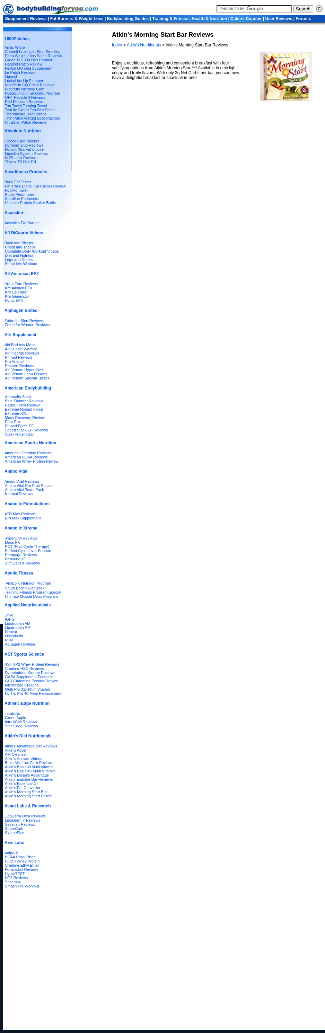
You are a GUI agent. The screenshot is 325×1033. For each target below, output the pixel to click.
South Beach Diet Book (24, 588)
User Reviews (278, 18)
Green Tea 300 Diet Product (28, 60)
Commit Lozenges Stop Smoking (32, 52)
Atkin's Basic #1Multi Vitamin (29, 767)
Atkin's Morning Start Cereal (28, 796)
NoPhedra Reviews (21, 158)
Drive (9, 615)
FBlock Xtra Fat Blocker (25, 149)
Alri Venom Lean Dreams (26, 374)
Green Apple (15, 718)
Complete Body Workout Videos (32, 251)
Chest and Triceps (20, 247)
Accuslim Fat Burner (22, 223)
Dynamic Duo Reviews (24, 145)
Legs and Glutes (19, 259)
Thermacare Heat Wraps (25, 114)
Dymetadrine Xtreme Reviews (30, 673)
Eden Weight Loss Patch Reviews (33, 56)
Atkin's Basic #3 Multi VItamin (30, 771)
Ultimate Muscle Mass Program (31, 596)
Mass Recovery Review (25, 417)
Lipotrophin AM (17, 623)
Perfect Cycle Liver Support (28, 551)
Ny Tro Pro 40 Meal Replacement (33, 693)
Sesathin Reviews (20, 824)
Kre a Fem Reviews (21, 284)
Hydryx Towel (16, 190)
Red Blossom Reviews (24, 101)
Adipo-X (11, 853)
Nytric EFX (14, 300)
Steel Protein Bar (19, 434)
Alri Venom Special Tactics (27, 378)
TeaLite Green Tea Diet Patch (30, 110)
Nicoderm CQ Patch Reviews (29, 85)
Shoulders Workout (21, 264)
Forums (303, 18)
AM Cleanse (15, 754)
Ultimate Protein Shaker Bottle (30, 203)
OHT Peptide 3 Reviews (25, 97)
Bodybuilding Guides (128, 18)
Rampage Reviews (21, 555)
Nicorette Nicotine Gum (24, 89)
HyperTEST (15, 874)
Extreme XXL (16, 413)
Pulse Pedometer (19, 194)
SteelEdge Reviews (21, 726)
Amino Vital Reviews (22, 481)
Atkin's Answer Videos (23, 758)
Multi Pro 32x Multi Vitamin (27, 689)
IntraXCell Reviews (21, 722)
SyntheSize (14, 833)
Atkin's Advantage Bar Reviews (31, 746)
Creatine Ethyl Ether (22, 865)
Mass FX (12, 542)
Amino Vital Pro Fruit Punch (28, 485)
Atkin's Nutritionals (144, 45)
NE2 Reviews (16, 878)
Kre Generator (17, 296)
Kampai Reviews (19, 494)
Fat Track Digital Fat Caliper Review (35, 186)
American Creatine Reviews (28, 453)
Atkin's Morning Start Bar (26, 792)
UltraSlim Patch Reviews (25, 122)
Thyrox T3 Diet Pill (20, 162)
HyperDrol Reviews (21, 538)
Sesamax (13, 882)
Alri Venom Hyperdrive (24, 370)
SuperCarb (14, 828)
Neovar (11, 632)
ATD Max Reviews (20, 514)
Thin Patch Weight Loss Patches (32, 118)
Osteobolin (14, 636)
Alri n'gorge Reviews (22, 353)
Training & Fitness (170, 18)
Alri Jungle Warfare (21, 349)
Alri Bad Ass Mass (20, 345)
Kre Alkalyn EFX (18, 288)
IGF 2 (10, 619)
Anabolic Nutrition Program (28, 583)
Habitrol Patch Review (23, 64)
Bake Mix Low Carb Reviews (29, 763)
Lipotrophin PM (17, 627)
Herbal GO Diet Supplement (28, 68)
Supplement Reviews (26, 18)
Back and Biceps (19, 243)
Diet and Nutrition (19, 255)
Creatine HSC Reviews (24, 668)
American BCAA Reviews (26, 457)
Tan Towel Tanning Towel (26, 106)
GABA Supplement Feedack (28, 677)
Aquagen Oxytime (20, 644)
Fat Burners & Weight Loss (77, 18)
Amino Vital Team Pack (24, 490)
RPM (9, 640)
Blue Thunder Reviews (24, 401)
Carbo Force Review (22, 405)
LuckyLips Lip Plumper (24, 81)
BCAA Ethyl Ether (20, 857)
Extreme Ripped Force (24, 409)
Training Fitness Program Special (33, 592)
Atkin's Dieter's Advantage (27, 775)
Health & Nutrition (209, 18)
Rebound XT (15, 559)
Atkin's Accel (15, 750)
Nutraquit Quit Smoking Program (32, 93)
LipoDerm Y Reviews (22, 820)
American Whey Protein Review (32, 461)
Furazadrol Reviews (21, 869)
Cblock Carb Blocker (22, 141)
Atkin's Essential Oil (21, 783)
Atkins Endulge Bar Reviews (29, 779)
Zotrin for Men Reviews (24, 320)
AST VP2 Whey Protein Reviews (32, 664)
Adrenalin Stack (18, 397)
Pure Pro (12, 422)
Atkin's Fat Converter (22, 788)
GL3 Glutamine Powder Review (31, 681)
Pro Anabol (14, 361)
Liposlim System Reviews (26, 153)
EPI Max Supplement (23, 518)
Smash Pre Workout (22, 886)
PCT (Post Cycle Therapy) (27, 546)
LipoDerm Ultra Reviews (25, 816)
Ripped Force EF (19, 426)
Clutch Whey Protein (22, 861)
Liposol (11, 77)
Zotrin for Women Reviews (27, 325)
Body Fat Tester (18, 182)
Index (117, 45)
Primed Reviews (18, 357)
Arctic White (15, 47)
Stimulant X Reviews (22, 563)
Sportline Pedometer (22, 198)
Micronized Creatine (22, 685)
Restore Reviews (19, 366)
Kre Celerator (16, 292)
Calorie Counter (246, 18)
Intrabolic (12, 713)
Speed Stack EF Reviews (26, 430)
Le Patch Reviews (20, 72)
